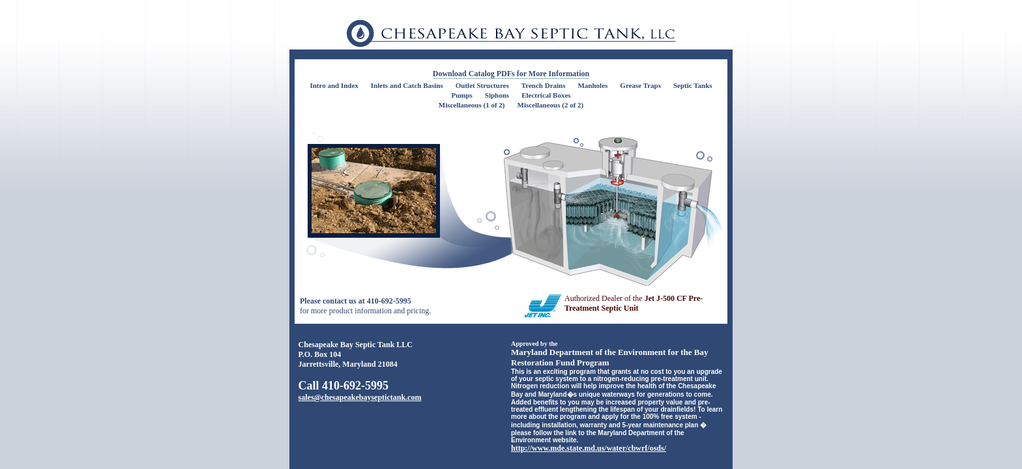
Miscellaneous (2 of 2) (551, 105)
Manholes (592, 85)
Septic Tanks (692, 85)
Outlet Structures (482, 85)
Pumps (461, 95)
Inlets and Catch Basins (407, 85)
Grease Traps (640, 85)
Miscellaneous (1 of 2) (472, 105)
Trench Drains (543, 85)
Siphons (497, 95)
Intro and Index (334, 85)
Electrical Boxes (545, 95)
